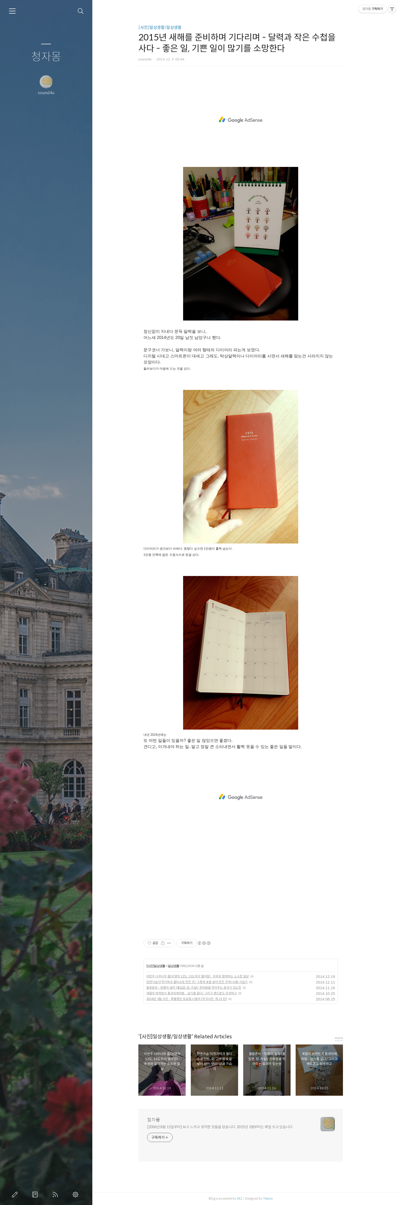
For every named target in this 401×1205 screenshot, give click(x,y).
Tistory (274, 1198)
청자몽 (46, 57)
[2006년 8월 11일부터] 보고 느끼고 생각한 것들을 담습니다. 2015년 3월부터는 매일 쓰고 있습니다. (226, 1127)
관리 (76, 1194)
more (345, 1038)
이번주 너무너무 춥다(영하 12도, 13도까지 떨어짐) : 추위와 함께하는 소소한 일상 (203, 976)
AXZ (245, 1198)
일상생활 (179, 966)
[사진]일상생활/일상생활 (165, 27)
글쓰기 (16, 1194)
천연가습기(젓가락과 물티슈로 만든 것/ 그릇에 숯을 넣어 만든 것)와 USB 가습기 (202, 982)
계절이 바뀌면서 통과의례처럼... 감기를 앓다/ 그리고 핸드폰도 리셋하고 (197, 993)
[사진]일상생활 (162, 966)
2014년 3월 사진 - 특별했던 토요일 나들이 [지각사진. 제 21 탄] (192, 999)
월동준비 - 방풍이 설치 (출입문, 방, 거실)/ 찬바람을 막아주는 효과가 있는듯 (199, 987)
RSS (56, 1194)
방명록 (36, 1194)
